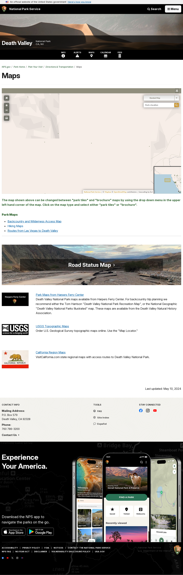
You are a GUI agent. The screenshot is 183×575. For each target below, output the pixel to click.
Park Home (19, 66)
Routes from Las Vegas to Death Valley (33, 230)
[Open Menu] (173, 9)
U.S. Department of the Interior (154, 551)
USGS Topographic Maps (52, 326)
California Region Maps (51, 352)
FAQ (97, 411)
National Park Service (149, 547)
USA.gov (100, 551)
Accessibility (10, 548)
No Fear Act (22, 551)
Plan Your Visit (35, 66)
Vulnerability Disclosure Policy (70, 551)
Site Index (101, 417)
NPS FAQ (6, 551)
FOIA (46, 548)
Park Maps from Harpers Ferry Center (60, 295)
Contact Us (10, 435)
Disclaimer (40, 551)
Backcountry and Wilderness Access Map (34, 221)
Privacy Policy (31, 548)
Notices (58, 548)
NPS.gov (6, 66)
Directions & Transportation (59, 66)
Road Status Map (89, 265)
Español (100, 423)
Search (154, 9)
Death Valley (17, 43)
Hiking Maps (15, 226)
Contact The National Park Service (89, 548)
